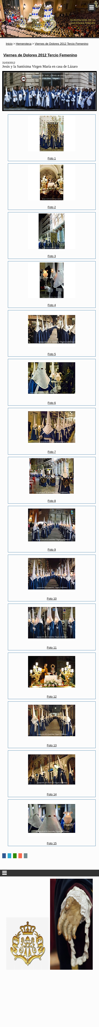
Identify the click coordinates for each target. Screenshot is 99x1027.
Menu (91, 7)
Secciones (49, 873)
